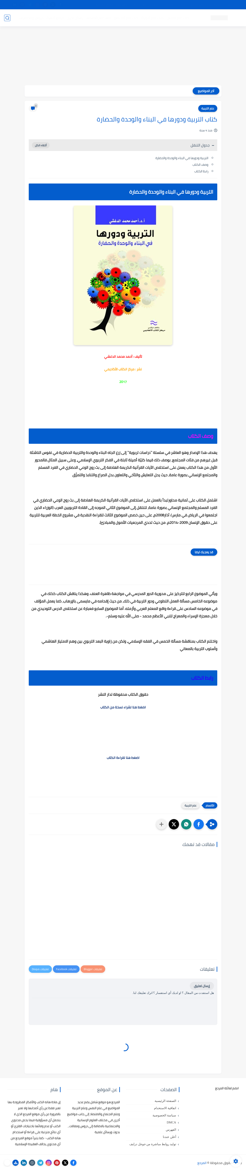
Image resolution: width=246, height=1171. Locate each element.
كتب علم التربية (152, 17)
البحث (181, 4)
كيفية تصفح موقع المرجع (205, 4)
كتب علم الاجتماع (126, 17)
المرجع (202, 1163)
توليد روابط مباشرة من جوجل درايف (152, 1144)
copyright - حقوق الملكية (111, 4)
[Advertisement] (123, 56)
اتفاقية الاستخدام (165, 1108)
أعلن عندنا (169, 1137)
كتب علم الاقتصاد (98, 17)
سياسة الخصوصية (164, 1115)
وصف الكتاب (200, 165)
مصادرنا (168, 4)
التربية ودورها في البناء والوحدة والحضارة (181, 158)
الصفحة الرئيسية (165, 1101)
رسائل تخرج (75, 17)
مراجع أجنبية (55, 17)
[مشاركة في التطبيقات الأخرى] (161, 824)
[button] (198, 824)
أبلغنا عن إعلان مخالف (145, 4)
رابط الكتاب (201, 171)
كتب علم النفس (178, 17)
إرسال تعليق (202, 986)
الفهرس (171, 1129)
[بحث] (7, 18)
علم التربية (207, 108)
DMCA (171, 1122)
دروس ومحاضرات (31, 17)
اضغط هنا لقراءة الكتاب (123, 758)
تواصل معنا (233, 4)
